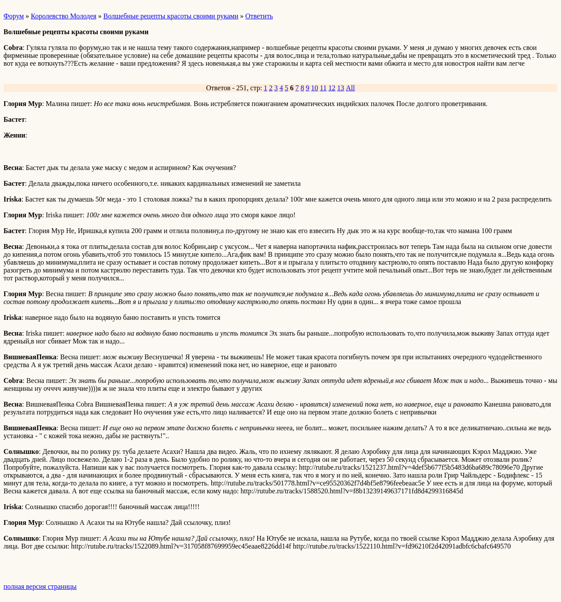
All (350, 88)
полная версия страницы (40, 586)
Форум (14, 16)
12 (331, 88)
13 (340, 88)
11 (323, 88)
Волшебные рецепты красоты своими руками (170, 16)
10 (314, 88)
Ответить (259, 16)
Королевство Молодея (63, 16)
